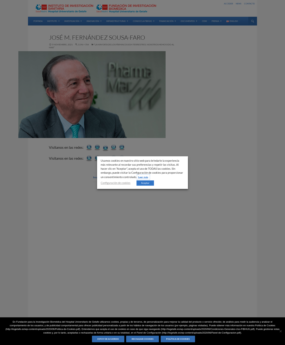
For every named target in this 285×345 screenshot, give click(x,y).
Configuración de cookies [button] (116, 182)
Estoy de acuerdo (108, 339)
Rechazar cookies (142, 339)
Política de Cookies (178, 339)
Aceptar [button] (145, 182)
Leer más (143, 176)
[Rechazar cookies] (280, 331)
